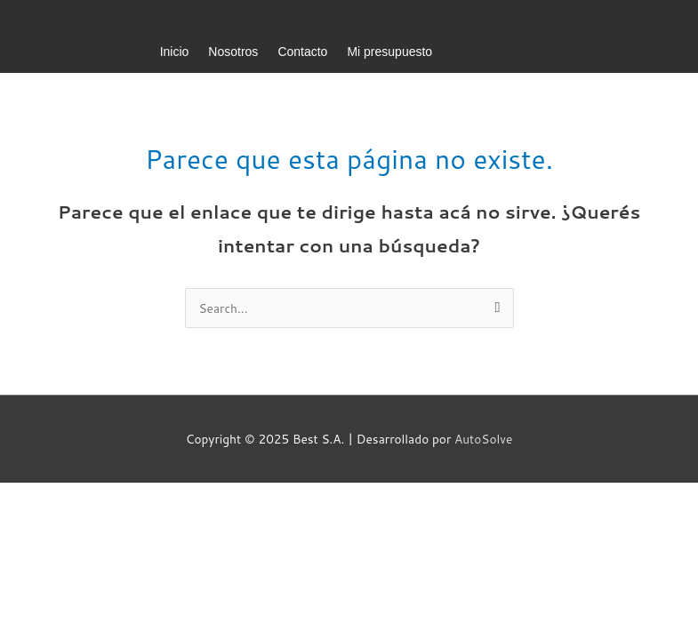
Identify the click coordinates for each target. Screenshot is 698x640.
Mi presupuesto (389, 51)
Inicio (174, 51)
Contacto (302, 51)
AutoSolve (483, 438)
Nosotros (233, 51)
